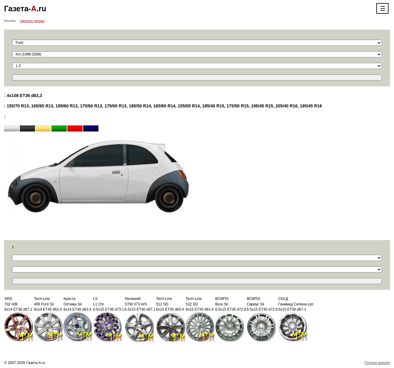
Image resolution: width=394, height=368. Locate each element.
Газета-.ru (25, 8)
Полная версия (377, 363)
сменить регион (32, 21)
